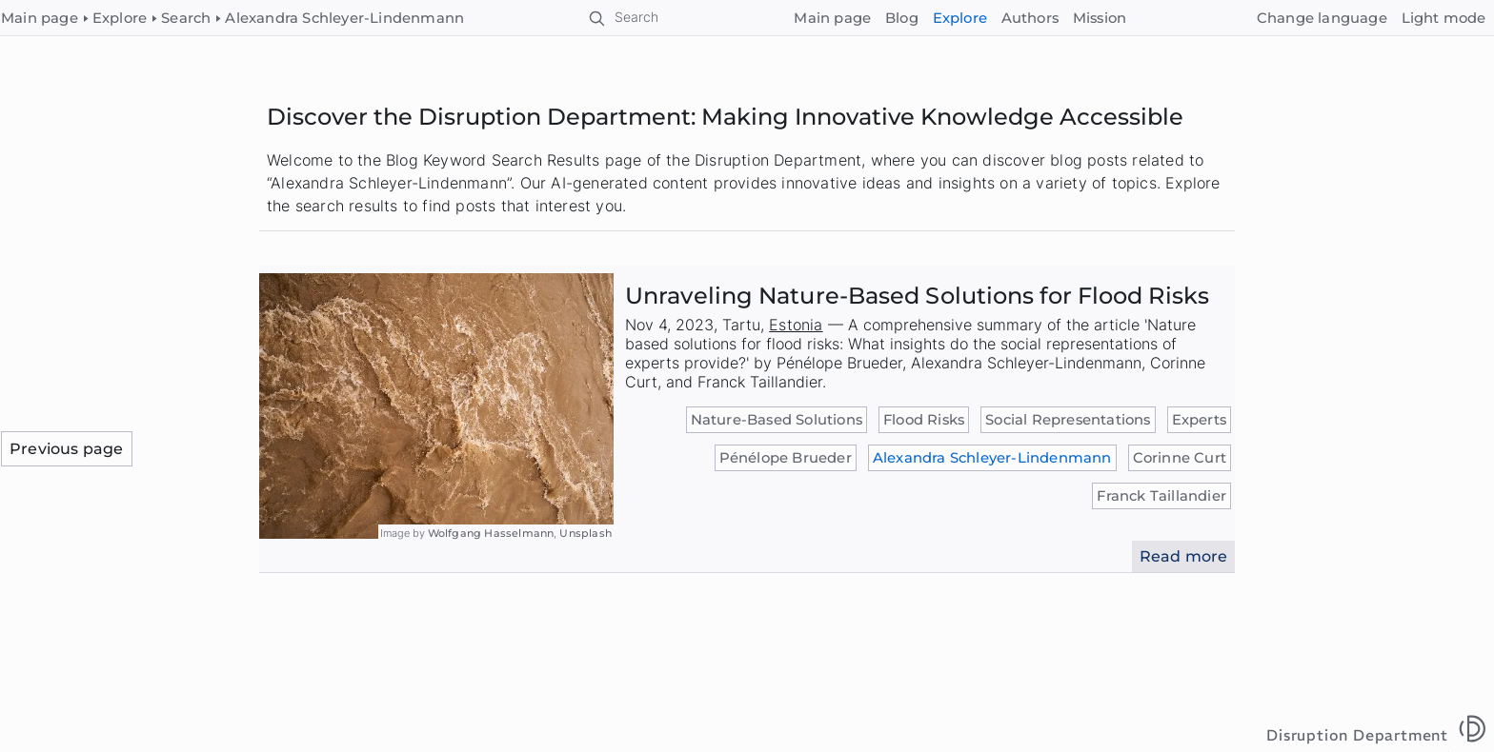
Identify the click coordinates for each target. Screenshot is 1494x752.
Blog (902, 18)
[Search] (624, 18)
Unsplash (585, 533)
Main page (832, 18)
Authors (1030, 18)
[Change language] (1321, 18)
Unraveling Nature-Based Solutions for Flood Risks (917, 295)
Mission (1099, 18)
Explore (960, 18)
